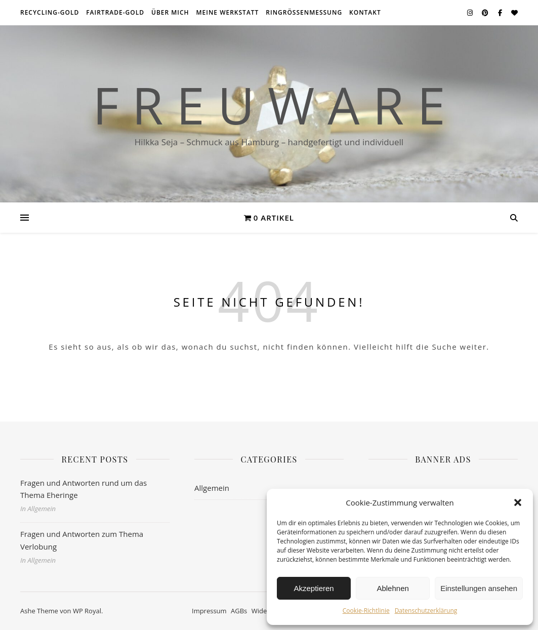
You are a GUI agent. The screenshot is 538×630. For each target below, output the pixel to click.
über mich (170, 12)
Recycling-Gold (49, 12)
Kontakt (365, 12)
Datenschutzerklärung (426, 610)
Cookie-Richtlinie (366, 610)
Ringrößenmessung (304, 12)
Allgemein (211, 488)
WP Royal (87, 610)
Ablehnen (392, 588)
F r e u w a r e (269, 104)
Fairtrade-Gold (115, 12)
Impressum (209, 610)
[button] (518, 502)
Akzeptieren (314, 588)
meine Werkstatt (227, 12)
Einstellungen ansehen (478, 588)
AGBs (239, 610)
